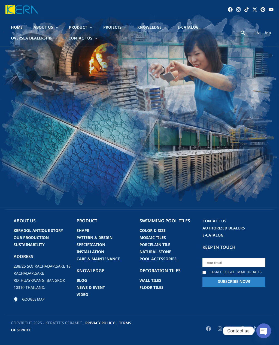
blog (82, 280)
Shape (83, 231)
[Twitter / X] (254, 9)
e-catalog (212, 235)
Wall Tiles (150, 280)
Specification (91, 245)
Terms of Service (28, 330)
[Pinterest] (262, 9)
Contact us (214, 221)
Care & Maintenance (98, 259)
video (82, 295)
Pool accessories (158, 259)
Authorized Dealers (223, 228)
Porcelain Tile (155, 245)
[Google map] (30, 299)
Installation (90, 252)
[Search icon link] (243, 33)
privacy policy (100, 323)
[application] (53, 27)
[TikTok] (246, 9)
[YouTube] (271, 9)
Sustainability (29, 245)
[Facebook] (230, 9)
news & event (91, 287)
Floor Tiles (151, 287)
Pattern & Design (95, 238)
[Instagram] (238, 9)
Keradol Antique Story (38, 231)
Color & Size (153, 231)
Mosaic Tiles (153, 238)
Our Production (31, 238)
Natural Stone (155, 252)
